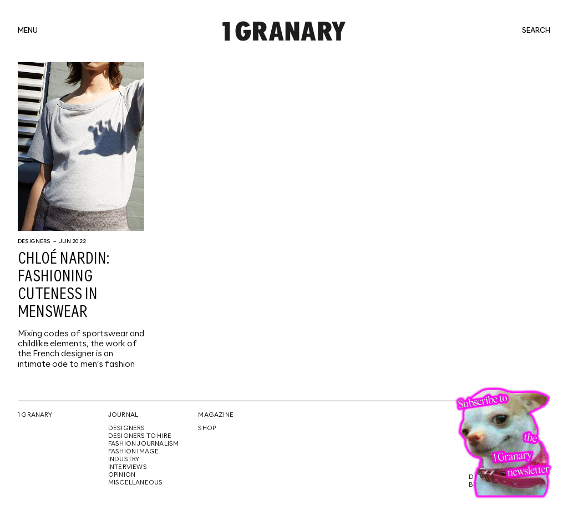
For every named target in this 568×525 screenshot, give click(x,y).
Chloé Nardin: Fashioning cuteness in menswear (63, 285)
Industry (124, 459)
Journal (123, 415)
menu (28, 31)
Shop (207, 428)
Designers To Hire (140, 436)
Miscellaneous (135, 482)
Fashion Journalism (143, 444)
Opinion (121, 475)
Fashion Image (133, 451)
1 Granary (35, 415)
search (536, 31)
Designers (34, 241)
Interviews (127, 467)
